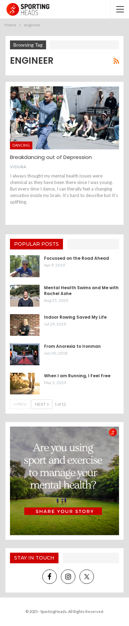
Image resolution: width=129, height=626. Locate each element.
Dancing (21, 145)
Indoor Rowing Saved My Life (75, 317)
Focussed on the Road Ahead (76, 258)
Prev (20, 404)
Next (42, 404)
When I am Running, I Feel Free (77, 376)
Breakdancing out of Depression (51, 157)
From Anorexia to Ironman (72, 346)
